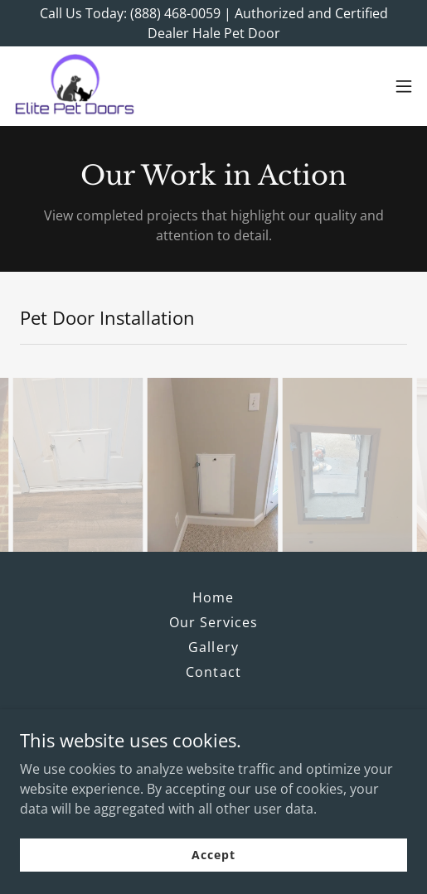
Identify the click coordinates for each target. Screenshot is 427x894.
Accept (213, 855)
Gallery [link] (213, 647)
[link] (75, 86)
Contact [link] (213, 672)
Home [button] (213, 597)
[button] (403, 86)
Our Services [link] (213, 622)
